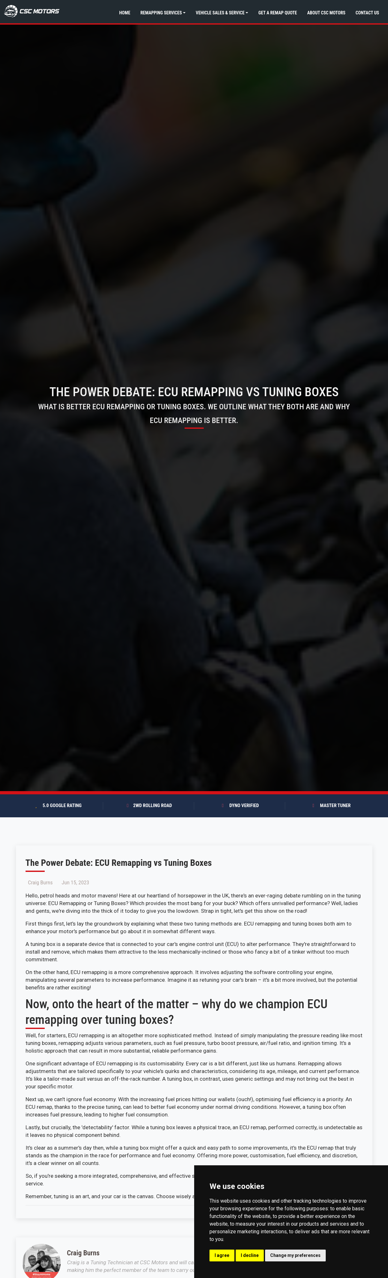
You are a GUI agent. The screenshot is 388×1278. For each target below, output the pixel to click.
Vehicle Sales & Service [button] (220, 12)
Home (124, 12)
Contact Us (367, 12)
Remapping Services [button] (161, 12)
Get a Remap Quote (277, 12)
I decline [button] (250, 1255)
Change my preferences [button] (295, 1255)
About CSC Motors (326, 12)
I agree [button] (222, 1255)
